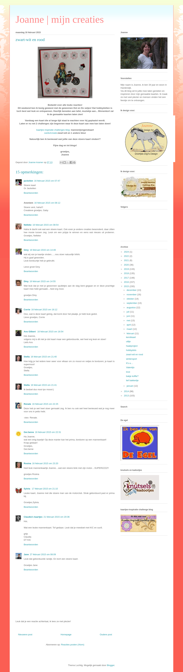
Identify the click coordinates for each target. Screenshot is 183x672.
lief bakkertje (132, 380)
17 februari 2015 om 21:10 (45, 488)
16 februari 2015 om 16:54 (50, 331)
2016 (127, 282)
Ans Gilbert (30, 331)
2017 (127, 277)
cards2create (50, 133)
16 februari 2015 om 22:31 (48, 432)
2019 (127, 269)
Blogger (110, 665)
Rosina (27, 463)
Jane (26, 554)
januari (130, 386)
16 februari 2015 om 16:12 (44, 309)
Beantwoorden (31, 193)
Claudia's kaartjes (33, 517)
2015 (127, 286)
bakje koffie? (132, 376)
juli (128, 311)
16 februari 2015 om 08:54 (46, 225)
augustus (131, 307)
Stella (27, 356)
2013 (127, 395)
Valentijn (130, 367)
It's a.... (129, 363)
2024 (127, 252)
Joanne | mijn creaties (60, 19)
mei (129, 320)
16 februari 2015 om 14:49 (43, 250)
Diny (26, 281)
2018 (127, 273)
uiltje (128, 341)
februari (131, 333)
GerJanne (29, 432)
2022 (127, 256)
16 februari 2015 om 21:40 (44, 356)
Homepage (66, 634)
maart (130, 329)
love (128, 372)
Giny (26, 250)
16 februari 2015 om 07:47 (47, 180)
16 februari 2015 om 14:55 (43, 281)
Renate (27, 404)
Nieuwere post (25, 634)
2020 (127, 265)
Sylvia (27, 488)
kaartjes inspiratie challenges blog (53, 130)
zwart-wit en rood (134, 354)
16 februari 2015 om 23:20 (45, 463)
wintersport (131, 359)
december (132, 290)
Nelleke (28, 225)
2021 (127, 260)
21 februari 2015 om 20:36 (57, 517)
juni (129, 316)
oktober (131, 298)
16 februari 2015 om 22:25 (45, 404)
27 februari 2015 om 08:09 (43, 554)
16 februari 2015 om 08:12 (47, 203)
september (132, 303)
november (132, 294)
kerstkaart (131, 337)
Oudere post (106, 634)
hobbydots (131, 350)
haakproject (131, 346)
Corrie (27, 309)
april (129, 324)
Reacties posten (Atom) (72, 644)
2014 (127, 391)
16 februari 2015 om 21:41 (44, 385)
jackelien (28, 180)
